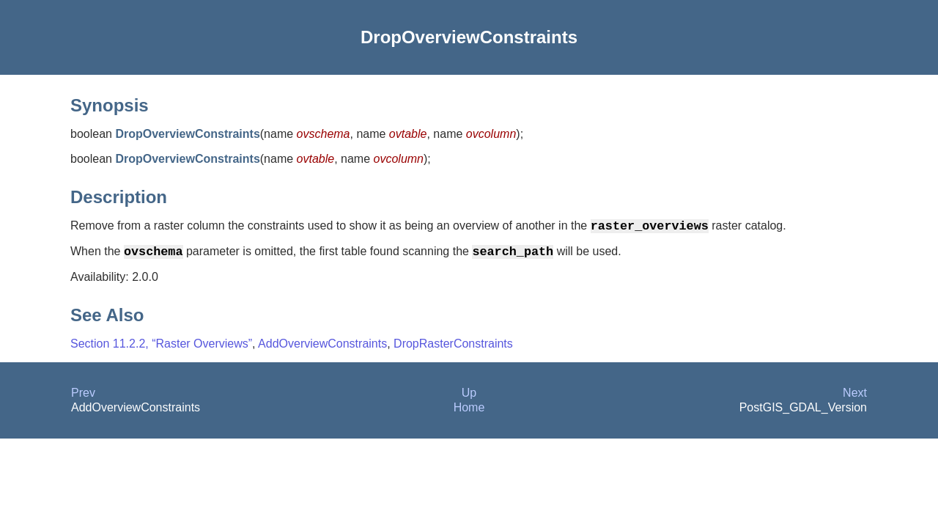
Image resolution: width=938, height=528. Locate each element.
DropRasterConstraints (453, 349)
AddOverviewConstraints (322, 349)
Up (469, 398)
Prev (83, 398)
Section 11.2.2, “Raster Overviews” (161, 349)
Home (469, 413)
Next (855, 398)
